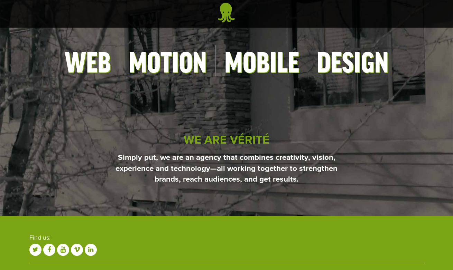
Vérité (226, 12)
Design (353, 60)
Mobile (261, 60)
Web (88, 60)
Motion (168, 60)
